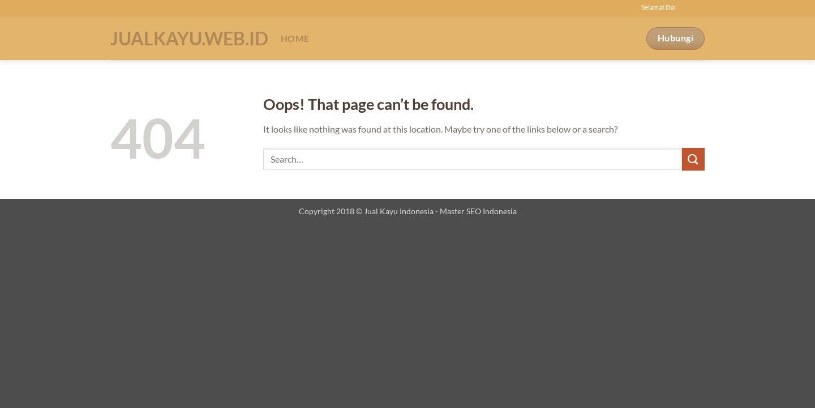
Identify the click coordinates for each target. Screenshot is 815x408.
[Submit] (693, 159)
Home (295, 38)
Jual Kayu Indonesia (399, 211)
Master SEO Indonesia (478, 211)
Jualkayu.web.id (187, 38)
